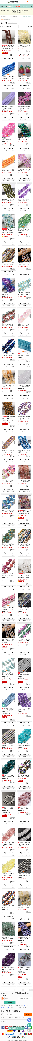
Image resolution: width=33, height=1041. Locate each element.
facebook (2, 1027)
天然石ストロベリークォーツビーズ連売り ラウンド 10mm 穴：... (24, 808)
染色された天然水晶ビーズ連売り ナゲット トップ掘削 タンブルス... (24, 200)
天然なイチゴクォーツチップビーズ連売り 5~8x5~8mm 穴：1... (8, 844)
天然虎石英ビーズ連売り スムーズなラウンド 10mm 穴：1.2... (8, 418)
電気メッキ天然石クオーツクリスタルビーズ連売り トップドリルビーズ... (8, 674)
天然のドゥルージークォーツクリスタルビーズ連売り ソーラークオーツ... (8, 575)
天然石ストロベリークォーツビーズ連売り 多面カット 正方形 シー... (24, 482)
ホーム (3, 16)
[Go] (27, 990)
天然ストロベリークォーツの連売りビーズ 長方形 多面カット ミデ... (8, 939)
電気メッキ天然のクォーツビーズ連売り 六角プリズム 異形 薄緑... (24, 230)
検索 (23, 2)
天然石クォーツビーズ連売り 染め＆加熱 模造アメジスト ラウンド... (8, 969)
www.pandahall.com (6, 12)
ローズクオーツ (12, 23)
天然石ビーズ (18, 16)
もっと (30, 23)
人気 (16, 6)
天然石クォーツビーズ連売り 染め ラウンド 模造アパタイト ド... (8, 78)
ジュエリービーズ (9, 16)
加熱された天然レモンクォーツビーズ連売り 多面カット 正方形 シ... (24, 907)
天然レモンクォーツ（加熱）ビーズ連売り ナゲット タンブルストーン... (24, 47)
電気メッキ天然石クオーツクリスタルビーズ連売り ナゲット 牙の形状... (24, 108)
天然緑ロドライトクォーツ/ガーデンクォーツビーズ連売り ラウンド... (24, 969)
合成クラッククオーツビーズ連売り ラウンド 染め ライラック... (8, 108)
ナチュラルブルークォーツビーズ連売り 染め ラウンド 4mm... (24, 355)
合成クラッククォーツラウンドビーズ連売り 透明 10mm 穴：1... (8, 808)
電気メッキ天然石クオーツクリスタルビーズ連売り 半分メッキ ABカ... (24, 609)
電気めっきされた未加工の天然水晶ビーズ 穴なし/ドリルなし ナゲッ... (24, 78)
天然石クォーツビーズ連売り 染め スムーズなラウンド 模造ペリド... (8, 200)
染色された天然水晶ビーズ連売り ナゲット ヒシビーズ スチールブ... (24, 452)
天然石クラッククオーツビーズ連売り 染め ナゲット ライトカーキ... (8, 875)
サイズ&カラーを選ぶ (24, 58)
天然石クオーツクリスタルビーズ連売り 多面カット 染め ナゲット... (24, 294)
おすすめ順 (8, 26)
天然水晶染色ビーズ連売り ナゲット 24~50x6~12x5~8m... (8, 907)
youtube (6, 1027)
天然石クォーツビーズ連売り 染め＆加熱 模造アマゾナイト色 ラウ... (24, 745)
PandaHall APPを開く (16, 1028)
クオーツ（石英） (27, 16)
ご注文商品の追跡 (29, 1020)
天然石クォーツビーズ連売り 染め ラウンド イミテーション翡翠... (8, 609)
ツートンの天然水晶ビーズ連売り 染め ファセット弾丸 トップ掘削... (8, 294)
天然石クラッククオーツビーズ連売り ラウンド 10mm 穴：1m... (24, 674)
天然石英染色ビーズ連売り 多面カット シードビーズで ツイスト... (24, 139)
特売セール (6, 6)
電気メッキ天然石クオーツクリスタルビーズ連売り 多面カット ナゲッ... (24, 418)
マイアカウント (30, 2)
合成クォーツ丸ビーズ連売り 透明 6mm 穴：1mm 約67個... (24, 875)
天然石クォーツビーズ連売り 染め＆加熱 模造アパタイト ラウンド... (8, 776)
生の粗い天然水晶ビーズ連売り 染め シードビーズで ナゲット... (24, 171)
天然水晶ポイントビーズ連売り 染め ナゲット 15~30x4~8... (8, 139)
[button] (31, 6)
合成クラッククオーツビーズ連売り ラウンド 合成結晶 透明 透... (24, 844)
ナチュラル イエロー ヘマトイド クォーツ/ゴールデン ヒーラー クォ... (8, 387)
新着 (23, 6)
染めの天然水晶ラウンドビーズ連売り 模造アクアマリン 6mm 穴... (8, 710)
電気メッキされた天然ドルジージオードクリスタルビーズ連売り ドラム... (24, 545)
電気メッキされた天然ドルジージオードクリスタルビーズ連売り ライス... (8, 452)
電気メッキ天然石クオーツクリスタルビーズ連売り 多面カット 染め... (8, 325)
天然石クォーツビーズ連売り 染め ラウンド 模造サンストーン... (8, 171)
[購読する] (14, 1014)
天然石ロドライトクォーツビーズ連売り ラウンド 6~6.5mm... (24, 325)
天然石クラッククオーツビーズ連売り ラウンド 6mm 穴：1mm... (24, 387)
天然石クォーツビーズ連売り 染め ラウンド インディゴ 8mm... (24, 710)
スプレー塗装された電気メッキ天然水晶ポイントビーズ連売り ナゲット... (8, 355)
